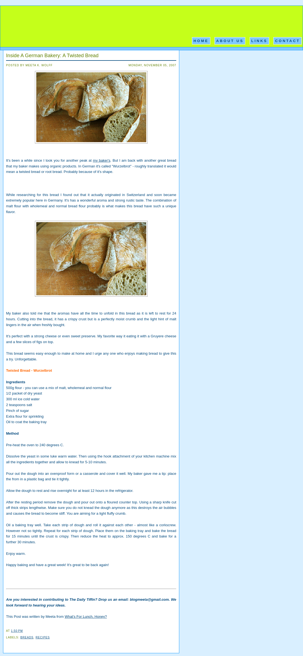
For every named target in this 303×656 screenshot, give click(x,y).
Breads (27, 637)
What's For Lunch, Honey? (86, 616)
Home (201, 41)
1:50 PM (17, 630)
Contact (287, 41)
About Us (230, 41)
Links (259, 41)
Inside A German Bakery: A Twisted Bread (52, 55)
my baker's (102, 160)
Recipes (42, 637)
